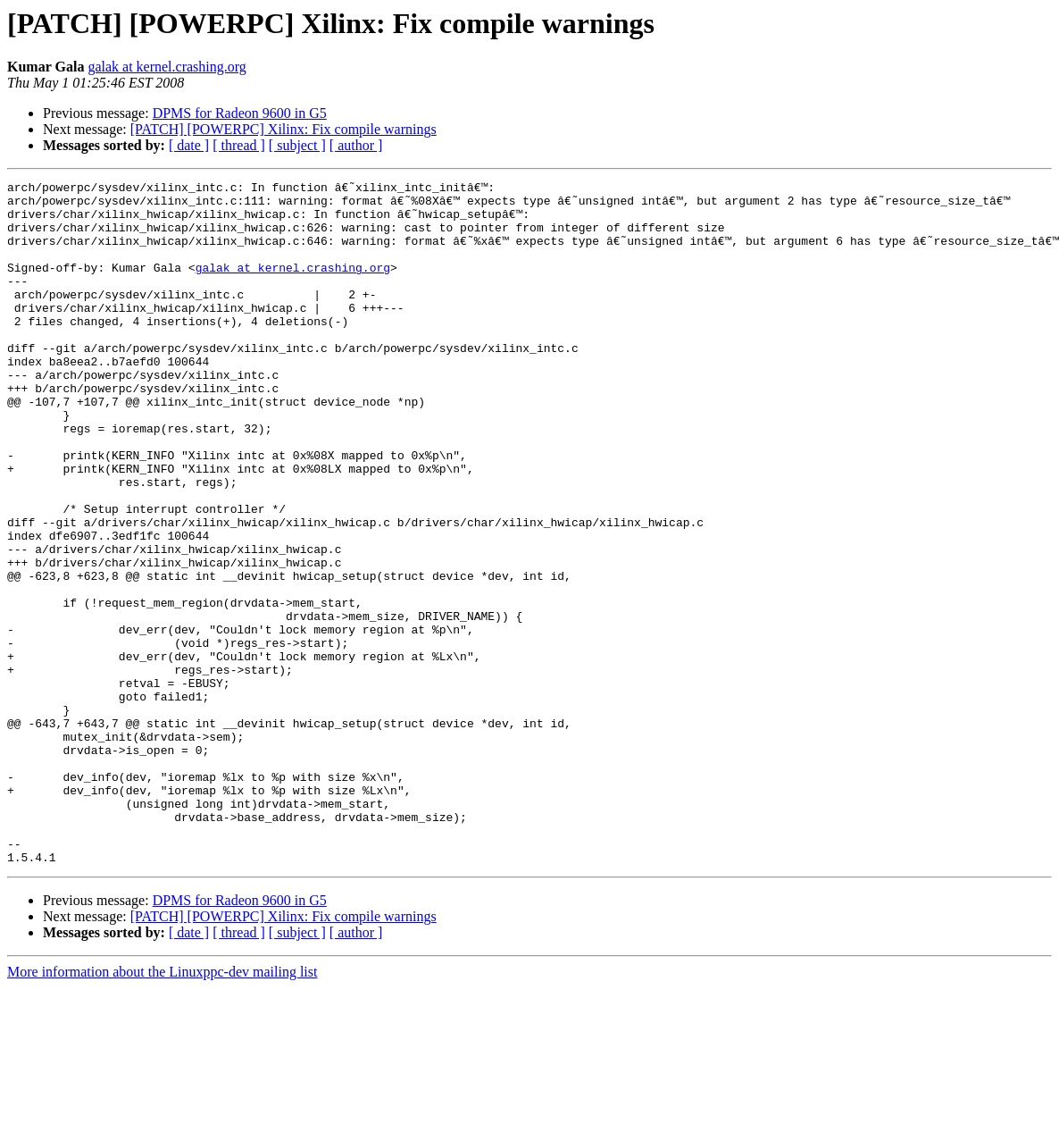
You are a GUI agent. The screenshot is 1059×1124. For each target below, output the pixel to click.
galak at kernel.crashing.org (167, 66)
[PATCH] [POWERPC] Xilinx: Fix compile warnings (283, 129)
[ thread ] (239, 145)
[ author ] (356, 145)
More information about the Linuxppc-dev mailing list (162, 1108)
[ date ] (189, 145)
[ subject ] (297, 145)
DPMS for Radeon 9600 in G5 (240, 113)
